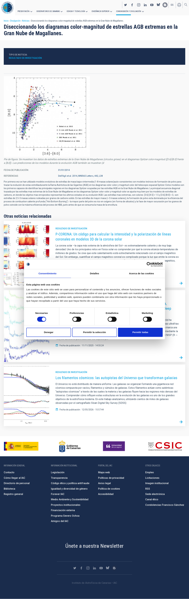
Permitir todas (140, 332)
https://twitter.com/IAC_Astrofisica (125, 5)
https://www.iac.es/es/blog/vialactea (165, 5)
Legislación (57, 472)
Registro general (13, 494)
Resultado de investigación (25, 58)
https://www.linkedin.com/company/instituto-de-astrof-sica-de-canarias (145, 5)
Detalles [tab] (94, 273)
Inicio (6, 20)
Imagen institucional (157, 483)
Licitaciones (152, 477)
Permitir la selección (94, 332)
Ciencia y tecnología (76, 11)
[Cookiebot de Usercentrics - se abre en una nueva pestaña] (149, 264)
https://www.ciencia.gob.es (21, 446)
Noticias (25, 20)
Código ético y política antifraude (70, 483)
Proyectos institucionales (65, 504)
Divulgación (15, 20)
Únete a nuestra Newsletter (94, 546)
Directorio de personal (17, 483)
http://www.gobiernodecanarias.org (70, 446)
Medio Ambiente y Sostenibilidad (69, 499)
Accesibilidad (105, 494)
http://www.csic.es (165, 446)
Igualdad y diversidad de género (69, 488)
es (172, 5)
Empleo (149, 472)
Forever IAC (57, 494)
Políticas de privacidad (111, 477)
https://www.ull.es (114, 446)
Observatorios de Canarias (48, 11)
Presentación (23, 11)
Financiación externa (63, 510)
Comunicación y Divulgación (128, 11)
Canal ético (151, 499)
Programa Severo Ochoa (65, 515)
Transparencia (59, 477)
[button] (47, 116)
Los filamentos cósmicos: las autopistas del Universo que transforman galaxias (116, 378)
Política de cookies (109, 488)
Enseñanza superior (100, 11)
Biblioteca (9, 488)
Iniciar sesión (179, 5)
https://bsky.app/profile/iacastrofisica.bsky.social (158, 5)
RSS (147, 488)
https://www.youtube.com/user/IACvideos (152, 5)
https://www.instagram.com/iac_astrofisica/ (138, 5)
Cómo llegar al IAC (14, 477)
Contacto (9, 472)
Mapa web (104, 472)
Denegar (48, 332)
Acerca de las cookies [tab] (141, 273)
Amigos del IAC (59, 521)
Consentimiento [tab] (48, 273)
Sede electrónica (155, 494)
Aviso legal (104, 483)
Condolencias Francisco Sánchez (164, 504)
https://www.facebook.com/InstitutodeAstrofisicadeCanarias (132, 5)
